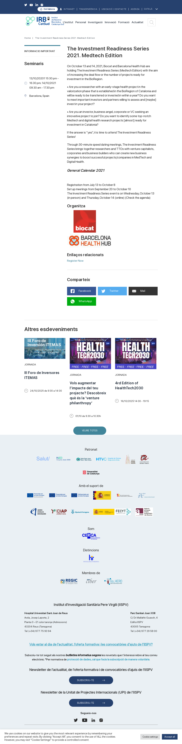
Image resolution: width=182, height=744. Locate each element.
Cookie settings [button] (150, 736)
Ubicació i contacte (114, 9)
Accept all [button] (169, 736)
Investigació (95, 22)
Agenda (135, 9)
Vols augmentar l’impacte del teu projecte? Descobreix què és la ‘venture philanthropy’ (88, 393)
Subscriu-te (85, 680)
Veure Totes (90, 432)
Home (27, 38)
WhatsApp (81, 301)
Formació (124, 22)
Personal (80, 22)
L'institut (68, 22)
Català (148, 9)
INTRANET (69, 9)
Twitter (110, 291)
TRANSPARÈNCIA (88, 9)
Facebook (81, 291)
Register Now (75, 260)
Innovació (110, 22)
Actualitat (137, 22)
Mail (138, 291)
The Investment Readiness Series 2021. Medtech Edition (65, 38)
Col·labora (49, 9)
